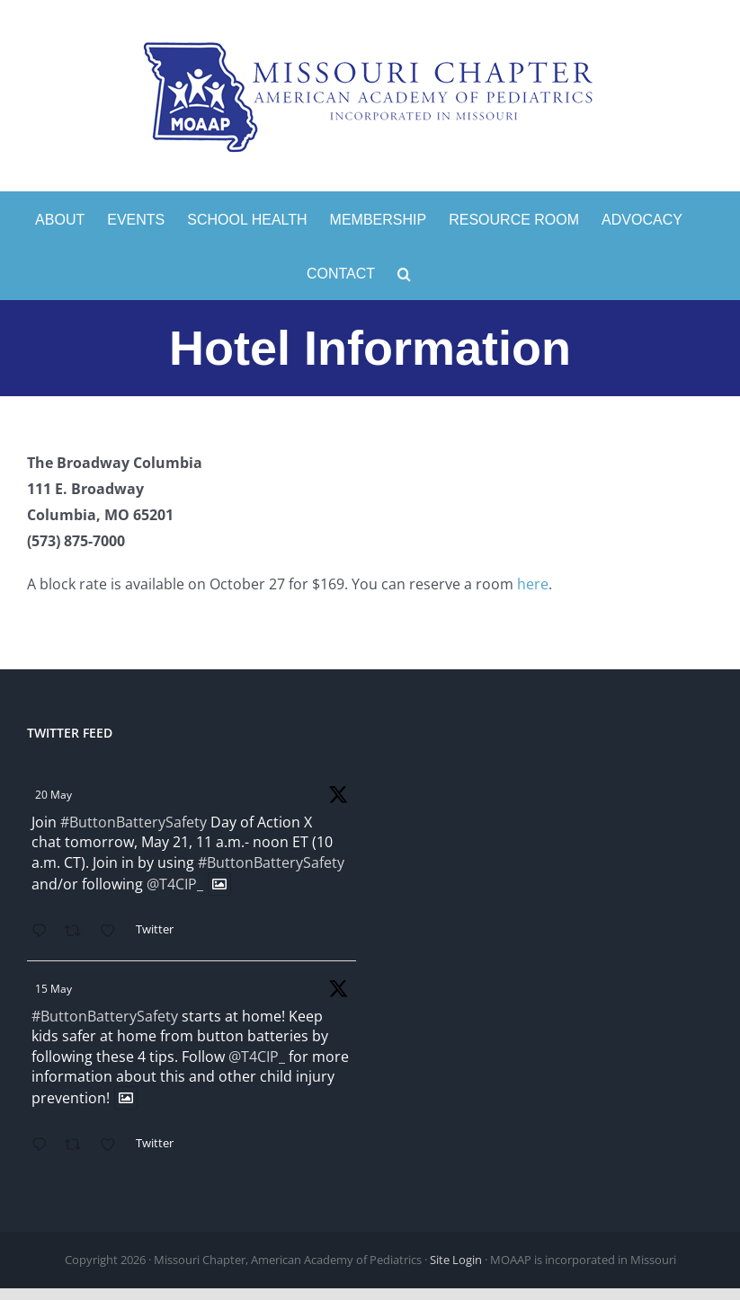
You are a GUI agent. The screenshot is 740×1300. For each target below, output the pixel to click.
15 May (53, 988)
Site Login (456, 1259)
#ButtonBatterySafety (133, 822)
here (532, 584)
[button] (404, 272)
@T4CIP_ (175, 884)
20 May (53, 794)
